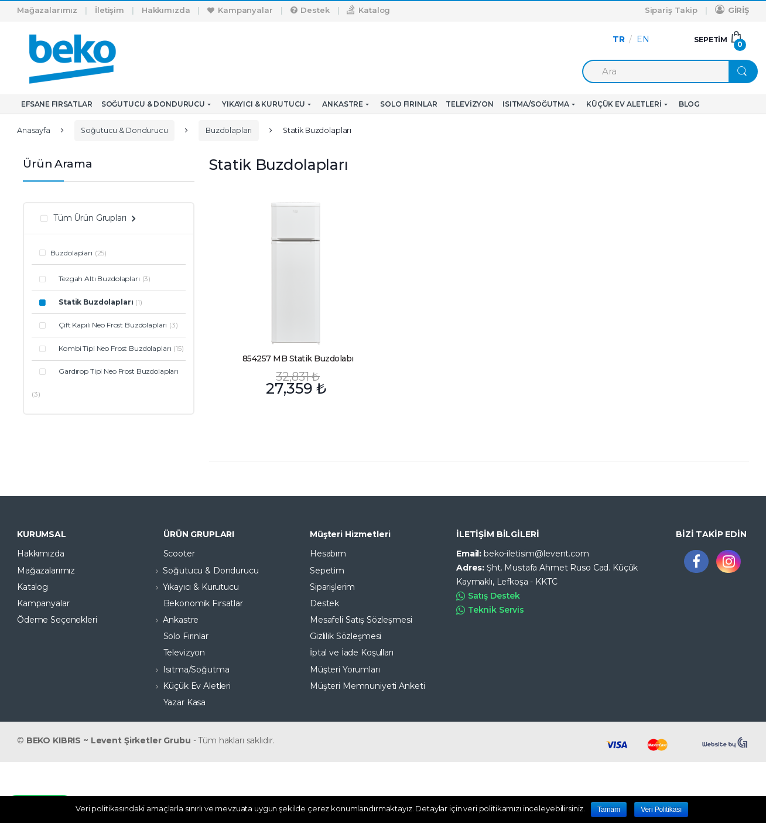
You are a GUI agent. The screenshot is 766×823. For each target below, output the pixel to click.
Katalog (368, 10)
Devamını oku (370, 380)
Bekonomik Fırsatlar (194, 603)
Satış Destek (488, 596)
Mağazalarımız (47, 10)
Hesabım (328, 553)
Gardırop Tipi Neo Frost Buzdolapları (114, 371)
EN (643, 39)
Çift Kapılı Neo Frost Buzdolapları (108, 324)
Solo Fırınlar (408, 104)
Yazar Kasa (176, 702)
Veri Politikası (661, 809)
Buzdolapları (229, 130)
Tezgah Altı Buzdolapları (95, 278)
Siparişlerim (332, 587)
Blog (689, 104)
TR (619, 39)
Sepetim (327, 570)
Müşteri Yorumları (345, 669)
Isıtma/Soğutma (535, 104)
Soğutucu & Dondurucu (153, 104)
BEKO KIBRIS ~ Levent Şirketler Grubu (108, 740)
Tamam (608, 809)
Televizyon (470, 104)
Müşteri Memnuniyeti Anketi (367, 686)
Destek (310, 10)
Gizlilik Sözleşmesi (345, 636)
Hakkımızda (166, 10)
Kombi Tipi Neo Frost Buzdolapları (111, 348)
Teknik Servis (490, 610)
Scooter (170, 553)
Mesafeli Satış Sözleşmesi (361, 619)
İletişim (109, 10)
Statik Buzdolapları (92, 302)
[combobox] (655, 71)
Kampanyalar (239, 10)
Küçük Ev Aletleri (624, 104)
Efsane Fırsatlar (57, 104)
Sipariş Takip (671, 10)
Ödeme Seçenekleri (57, 619)
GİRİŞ (732, 10)
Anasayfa (33, 130)
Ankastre (342, 104)
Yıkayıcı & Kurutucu (263, 104)
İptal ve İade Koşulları (352, 652)
